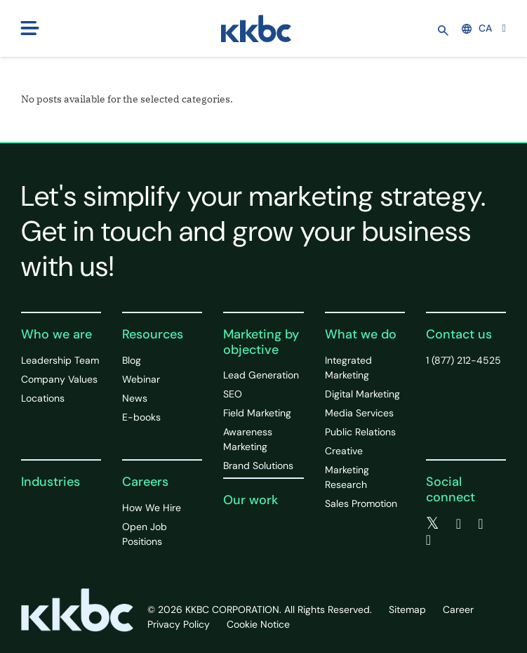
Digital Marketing (362, 394)
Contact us (459, 334)
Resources (152, 334)
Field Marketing (257, 413)
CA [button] (477, 28)
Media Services (359, 413)
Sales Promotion (361, 503)
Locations (43, 398)
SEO (232, 394)
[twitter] (432, 524)
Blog (131, 360)
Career (458, 609)
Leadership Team (60, 360)
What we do (360, 334)
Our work (250, 500)
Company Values (59, 379)
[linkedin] (480, 524)
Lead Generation (261, 375)
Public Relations (360, 432)
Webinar (141, 379)
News (134, 398)
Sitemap (407, 609)
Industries (50, 481)
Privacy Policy (178, 624)
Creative (344, 450)
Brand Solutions (258, 465)
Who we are (56, 334)
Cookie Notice (258, 624)
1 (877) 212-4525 (463, 360)
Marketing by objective (261, 342)
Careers (145, 481)
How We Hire (151, 507)
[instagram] (428, 540)
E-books (141, 417)
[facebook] (458, 524)
